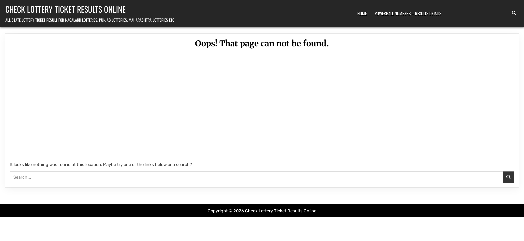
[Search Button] (514, 13)
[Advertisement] (262, 106)
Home (362, 13)
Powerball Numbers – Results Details (408, 13)
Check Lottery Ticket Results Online (65, 9)
